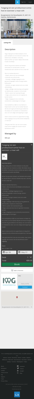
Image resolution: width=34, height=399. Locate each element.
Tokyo (25, 361)
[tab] (4, 157)
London (24, 357)
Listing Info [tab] (7, 42)
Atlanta (5, 357)
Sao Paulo (24, 359)
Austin (9, 357)
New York (10, 359)
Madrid (28, 357)
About (2, 366)
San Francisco (17, 359)
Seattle (29, 359)
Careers (3, 370)
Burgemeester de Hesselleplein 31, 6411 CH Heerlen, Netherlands (17, 307)
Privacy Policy (4, 381)
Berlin (19, 357)
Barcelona (14, 357)
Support (3, 376)
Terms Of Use (4, 372)
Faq (2, 374)
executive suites (17, 353)
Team (2, 379)
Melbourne (4, 359)
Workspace (3, 368)
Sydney (9, 361)
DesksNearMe (2, 2)
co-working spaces (8, 353)
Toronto (14, 361)
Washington (20, 361)
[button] (17, 297)
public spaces (27, 353)
